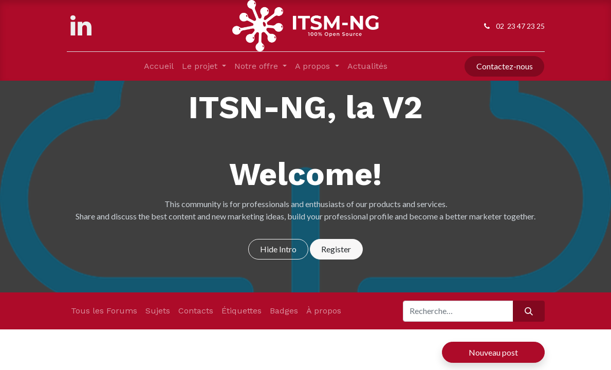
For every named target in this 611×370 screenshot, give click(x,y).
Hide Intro (278, 249)
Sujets (157, 311)
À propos (323, 311)
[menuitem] (159, 66)
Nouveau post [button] (493, 352)
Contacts (195, 311)
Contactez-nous (504, 66)
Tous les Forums (104, 311)
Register (336, 249)
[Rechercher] (528, 311)
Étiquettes (241, 311)
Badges (284, 311)
